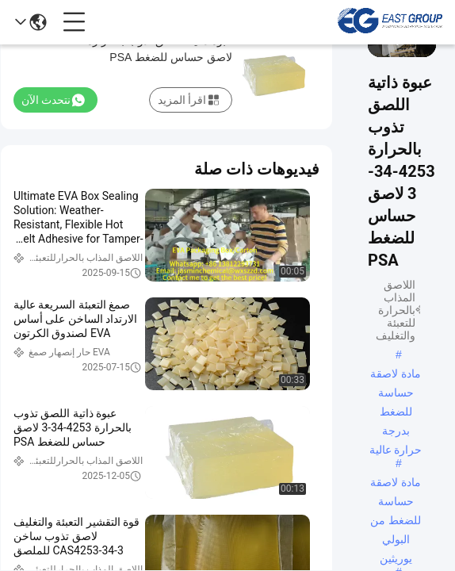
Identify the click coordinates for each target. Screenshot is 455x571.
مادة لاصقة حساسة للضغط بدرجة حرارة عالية (395, 375)
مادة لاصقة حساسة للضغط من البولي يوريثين (395, 484)
